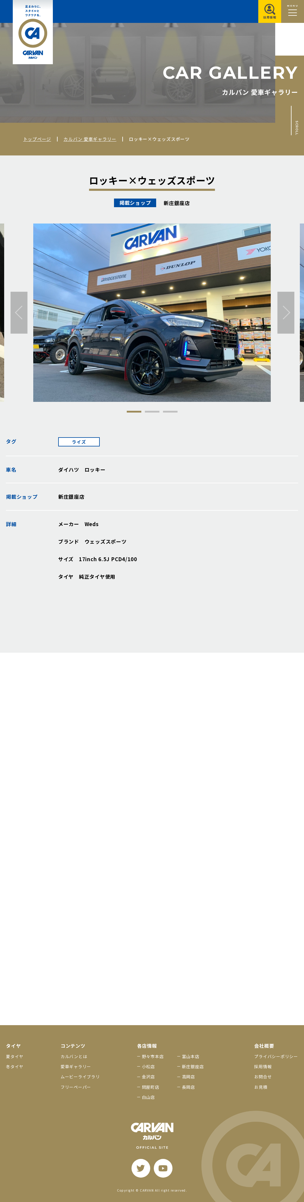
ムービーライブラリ (80, 1077)
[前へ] (19, 312)
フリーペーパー (76, 1087)
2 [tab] (152, 411)
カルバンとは (74, 1056)
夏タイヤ (14, 1056)
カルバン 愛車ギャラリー (90, 139)
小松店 (148, 1066)
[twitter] (141, 1168)
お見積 (260, 1087)
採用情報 (263, 1066)
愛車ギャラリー (76, 1066)
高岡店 (188, 1077)
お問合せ (263, 1077)
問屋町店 (150, 1087)
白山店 (148, 1097)
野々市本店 (153, 1056)
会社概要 (264, 1045)
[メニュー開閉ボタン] (292, 11)
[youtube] (163, 1168)
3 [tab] (170, 411)
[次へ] (286, 312)
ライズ (79, 442)
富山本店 (191, 1056)
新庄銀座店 (193, 1066)
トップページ (37, 139)
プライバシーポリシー (276, 1056)
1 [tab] (134, 411)
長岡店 (188, 1087)
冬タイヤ (14, 1066)
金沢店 (148, 1077)
